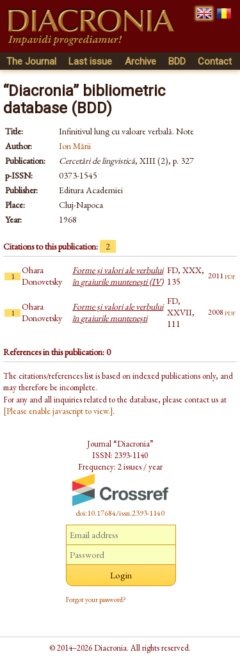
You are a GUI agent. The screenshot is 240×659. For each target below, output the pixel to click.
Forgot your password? (96, 599)
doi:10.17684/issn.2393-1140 (120, 513)
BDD (177, 61)
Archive (140, 61)
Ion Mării (75, 146)
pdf (230, 276)
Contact (215, 61)
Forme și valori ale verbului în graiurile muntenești (117, 312)
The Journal (31, 61)
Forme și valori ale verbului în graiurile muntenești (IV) (117, 275)
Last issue (90, 61)
